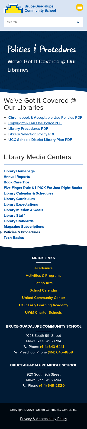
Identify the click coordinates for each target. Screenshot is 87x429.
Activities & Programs (43, 275)
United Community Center (43, 297)
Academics (43, 268)
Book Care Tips (16, 182)
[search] (43, 22)
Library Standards (19, 221)
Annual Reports (17, 176)
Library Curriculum (19, 199)
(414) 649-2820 (52, 385)
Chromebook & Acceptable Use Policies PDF (45, 117)
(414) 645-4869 (60, 352)
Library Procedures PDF (28, 128)
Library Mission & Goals (23, 210)
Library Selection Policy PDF (31, 134)
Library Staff (14, 215)
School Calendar (43, 290)
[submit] (78, 22)
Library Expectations (21, 204)
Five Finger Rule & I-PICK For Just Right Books (43, 188)
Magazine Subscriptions (24, 226)
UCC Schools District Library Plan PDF (40, 139)
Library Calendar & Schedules (28, 193)
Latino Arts (44, 283)
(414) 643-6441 (52, 346)
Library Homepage (19, 171)
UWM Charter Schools (43, 312)
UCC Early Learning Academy (43, 305)
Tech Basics (14, 237)
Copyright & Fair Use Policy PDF (35, 123)
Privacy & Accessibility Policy (43, 419)
